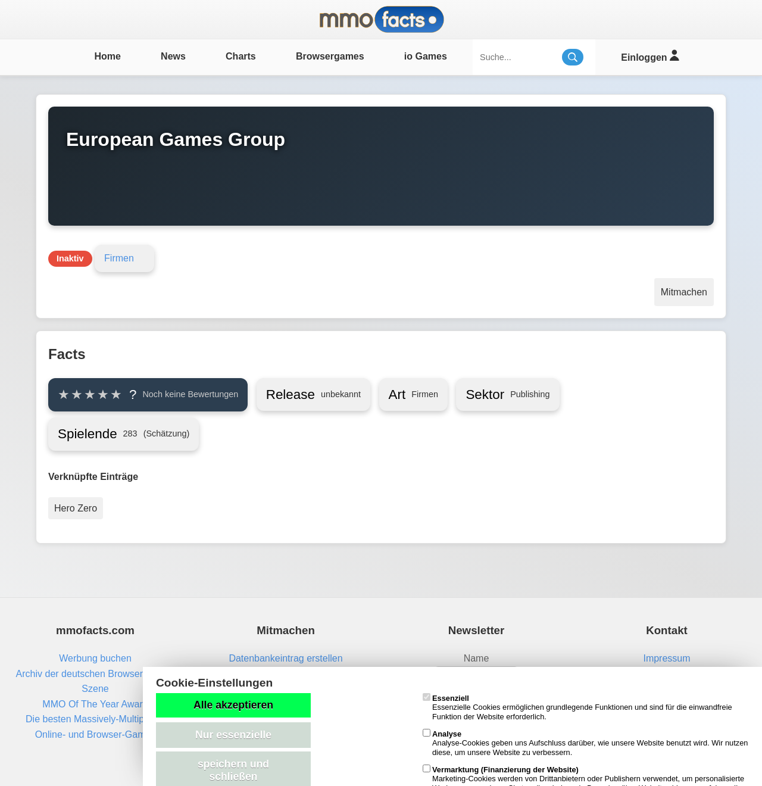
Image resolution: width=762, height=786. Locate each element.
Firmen (119, 258)
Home (107, 56)
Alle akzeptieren (233, 705)
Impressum (666, 658)
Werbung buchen (95, 658)
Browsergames (330, 56)
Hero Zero (75, 508)
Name (476, 658)
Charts (241, 56)
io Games (425, 56)
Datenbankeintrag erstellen (285, 658)
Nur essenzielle (233, 735)
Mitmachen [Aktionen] (684, 292)
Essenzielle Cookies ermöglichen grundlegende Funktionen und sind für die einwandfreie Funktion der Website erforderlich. (577, 707)
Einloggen (650, 56)
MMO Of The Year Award (95, 704)
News (173, 56)
